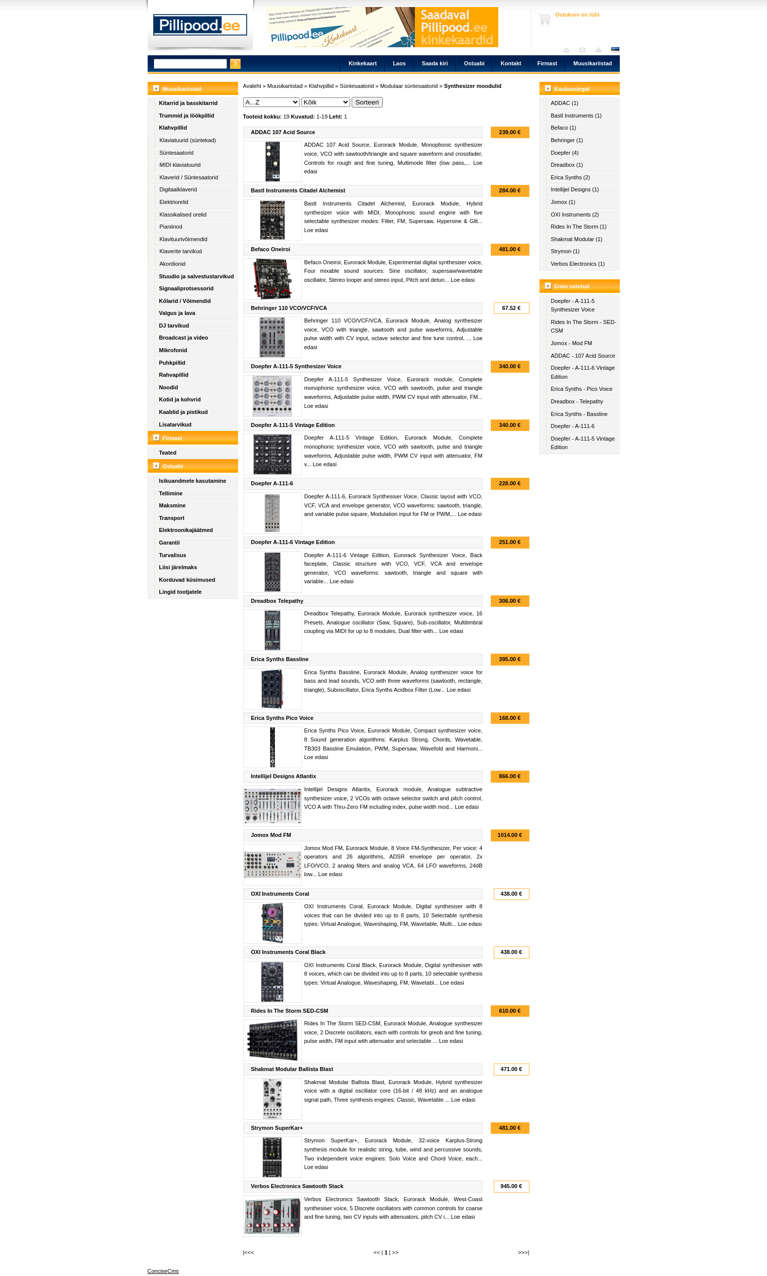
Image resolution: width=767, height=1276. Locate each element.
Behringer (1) (567, 140)
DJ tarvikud (174, 326)
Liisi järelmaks (178, 567)
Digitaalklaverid (178, 189)
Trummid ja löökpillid (186, 116)
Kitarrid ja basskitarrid (188, 103)
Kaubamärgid (572, 89)
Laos (399, 63)
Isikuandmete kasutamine (193, 481)
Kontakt (511, 63)
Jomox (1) (563, 202)
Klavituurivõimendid (183, 239)
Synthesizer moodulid (472, 86)
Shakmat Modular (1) (577, 239)
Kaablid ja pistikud (183, 412)
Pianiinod (171, 227)
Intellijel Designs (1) (575, 189)
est (615, 50)
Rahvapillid (174, 375)
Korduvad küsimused (187, 580)
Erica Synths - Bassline (579, 414)
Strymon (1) (565, 251)
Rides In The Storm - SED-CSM (584, 326)
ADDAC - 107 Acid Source (583, 356)
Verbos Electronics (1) (578, 264)
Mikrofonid (173, 350)
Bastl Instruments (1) (576, 116)
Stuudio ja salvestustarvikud (196, 276)
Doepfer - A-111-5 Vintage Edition (583, 443)
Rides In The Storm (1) (579, 227)
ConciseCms (163, 1271)
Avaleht (569, 50)
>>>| (523, 1252)
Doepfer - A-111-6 (573, 426)
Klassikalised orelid (183, 214)
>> (395, 1252)
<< (377, 1252)
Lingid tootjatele (180, 592)
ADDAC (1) (565, 103)
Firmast (547, 63)
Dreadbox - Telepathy (577, 401)
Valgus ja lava (177, 313)
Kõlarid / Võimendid (185, 301)
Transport (172, 518)
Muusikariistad (592, 63)
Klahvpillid (173, 128)
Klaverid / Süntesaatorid (189, 177)
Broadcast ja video (183, 338)
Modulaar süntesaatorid (409, 86)
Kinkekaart (363, 63)
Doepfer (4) (565, 153)
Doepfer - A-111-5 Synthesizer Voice (573, 305)
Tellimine (171, 493)
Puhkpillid (172, 363)
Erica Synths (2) (570, 177)
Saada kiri (585, 50)
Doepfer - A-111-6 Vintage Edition (583, 372)
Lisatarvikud (175, 424)
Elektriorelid (174, 202)
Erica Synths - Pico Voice (582, 389)
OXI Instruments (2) (575, 214)
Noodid (168, 387)
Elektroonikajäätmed (186, 530)
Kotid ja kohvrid (180, 399)
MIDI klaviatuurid (180, 165)
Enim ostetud (572, 286)
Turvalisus (172, 555)
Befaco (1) (564, 128)
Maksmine (172, 505)
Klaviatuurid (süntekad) (188, 140)
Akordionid (173, 264)
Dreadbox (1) (567, 165)
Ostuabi (474, 63)
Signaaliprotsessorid (186, 288)
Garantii (169, 543)
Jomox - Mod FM (572, 343)
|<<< (248, 1252)
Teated (168, 453)
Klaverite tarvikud (181, 251)
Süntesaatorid (177, 153)
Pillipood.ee (200, 27)
